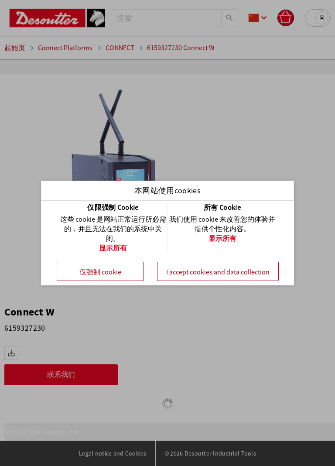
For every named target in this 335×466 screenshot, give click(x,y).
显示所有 (113, 247)
